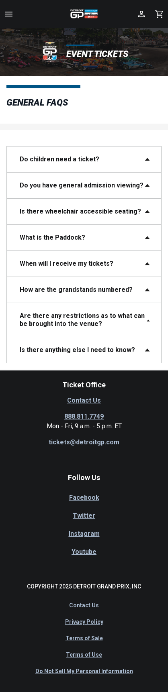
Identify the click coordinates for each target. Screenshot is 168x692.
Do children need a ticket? (59, 159)
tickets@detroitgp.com (84, 442)
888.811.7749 (84, 416)
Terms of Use (84, 654)
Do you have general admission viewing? (81, 185)
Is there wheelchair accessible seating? (80, 211)
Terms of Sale (84, 638)
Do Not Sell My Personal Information (84, 671)
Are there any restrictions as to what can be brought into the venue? (82, 320)
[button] (9, 14)
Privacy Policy (84, 622)
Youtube (84, 552)
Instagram (84, 533)
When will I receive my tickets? (66, 263)
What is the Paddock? (52, 237)
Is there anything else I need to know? (77, 350)
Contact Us (84, 400)
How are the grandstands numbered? (76, 289)
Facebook (84, 497)
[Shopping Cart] (159, 14)
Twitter (84, 515)
